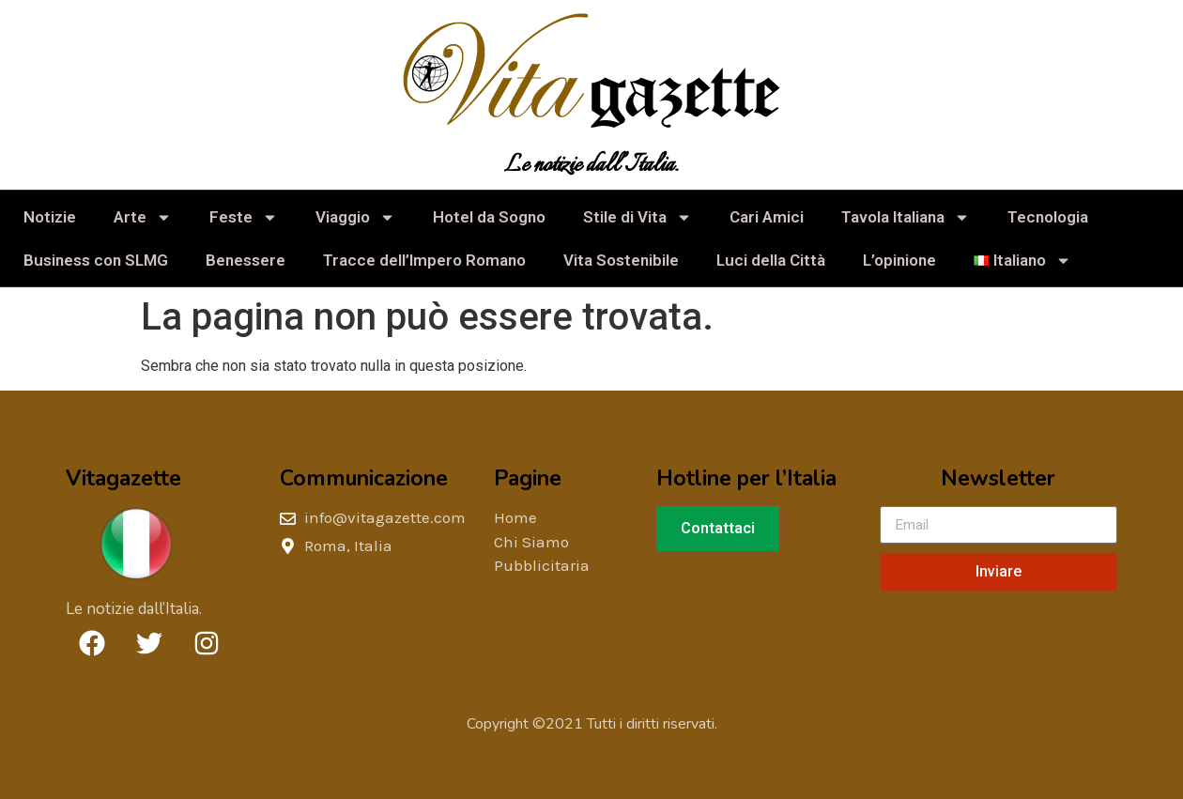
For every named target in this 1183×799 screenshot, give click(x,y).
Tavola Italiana (905, 217)
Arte (143, 217)
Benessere (245, 260)
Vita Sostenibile (621, 260)
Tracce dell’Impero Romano (424, 260)
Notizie (49, 216)
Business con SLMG (95, 260)
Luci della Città (770, 260)
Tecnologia (1047, 216)
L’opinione (899, 260)
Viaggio (355, 217)
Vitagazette (123, 478)
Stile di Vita (637, 217)
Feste (243, 217)
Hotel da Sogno (489, 216)
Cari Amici (767, 216)
